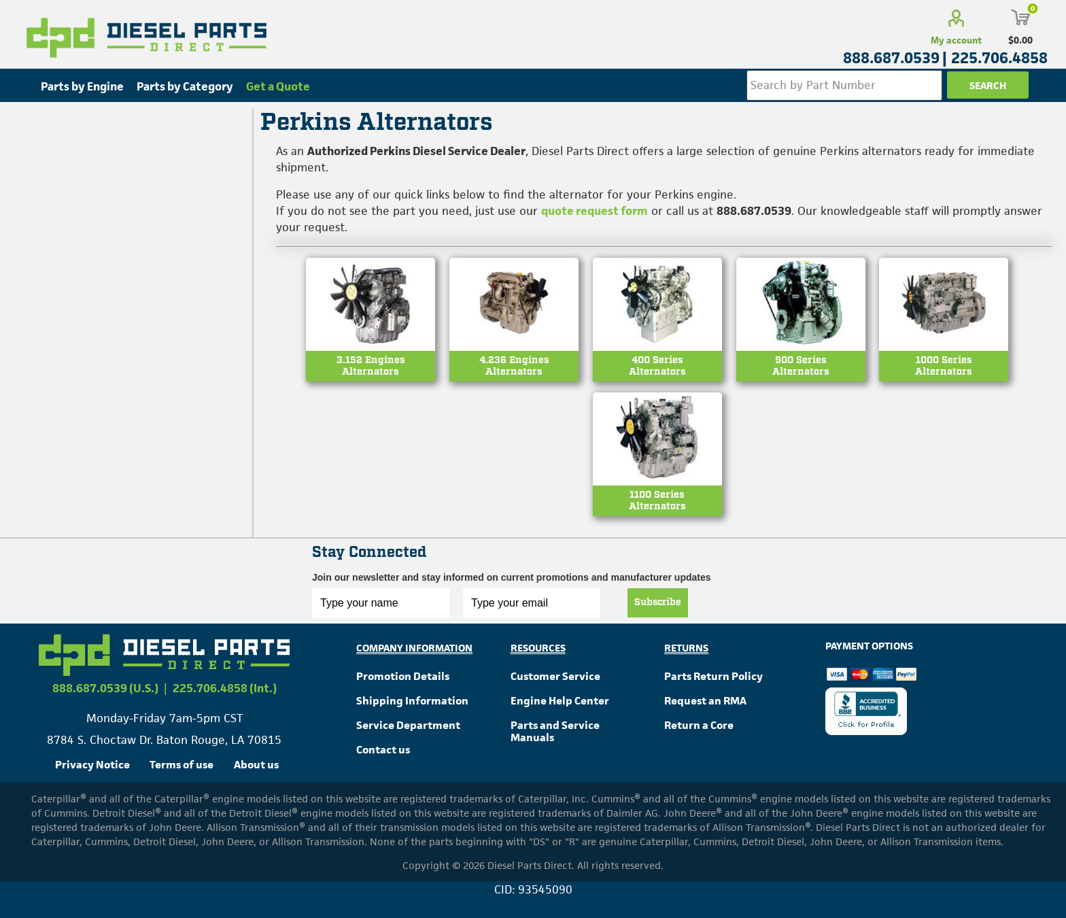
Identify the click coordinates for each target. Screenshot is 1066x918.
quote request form (594, 210)
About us (256, 765)
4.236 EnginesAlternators (514, 366)
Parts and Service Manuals (555, 731)
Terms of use (181, 765)
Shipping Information (412, 701)
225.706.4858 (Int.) (225, 688)
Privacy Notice (92, 765)
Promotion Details (402, 676)
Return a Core (699, 725)
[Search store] (844, 85)
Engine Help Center (560, 701)
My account (956, 40)
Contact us (383, 750)
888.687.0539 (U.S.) (105, 688)
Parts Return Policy (713, 676)
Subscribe (657, 602)
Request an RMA (705, 701)
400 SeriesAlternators (657, 366)
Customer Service (555, 676)
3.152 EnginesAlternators (371, 366)
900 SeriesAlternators (800, 366)
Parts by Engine (82, 86)
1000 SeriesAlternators (943, 366)
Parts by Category (185, 86)
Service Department (408, 725)
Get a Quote (278, 86)
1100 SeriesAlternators (657, 501)
